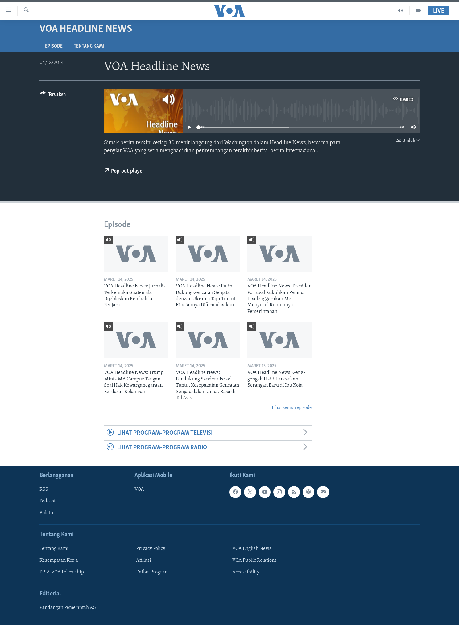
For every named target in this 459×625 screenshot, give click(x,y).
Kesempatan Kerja (58, 560)
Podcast (47, 501)
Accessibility (245, 572)
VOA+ (140, 489)
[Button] (53, 95)
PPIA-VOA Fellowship (61, 572)
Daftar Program (152, 572)
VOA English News (251, 548)
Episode (54, 46)
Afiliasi (143, 560)
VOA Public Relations (254, 560)
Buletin (47, 513)
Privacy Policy (150, 548)
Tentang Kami (89, 46)
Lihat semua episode (292, 407)
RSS (43, 489)
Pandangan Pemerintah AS (67, 608)
